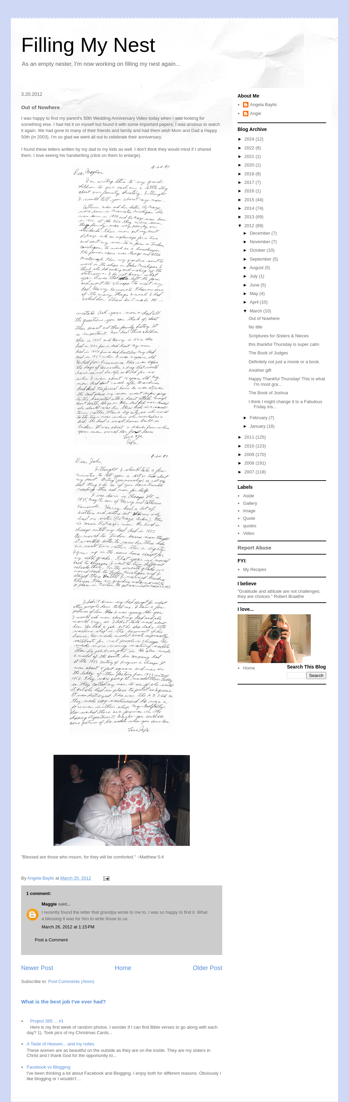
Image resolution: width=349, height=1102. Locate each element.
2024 (250, 139)
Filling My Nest (88, 44)
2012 (250, 225)
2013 (250, 216)
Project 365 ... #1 (46, 1021)
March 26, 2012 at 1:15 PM (68, 926)
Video (248, 533)
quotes (249, 525)
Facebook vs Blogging (48, 1067)
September (261, 259)
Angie (255, 113)
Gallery (250, 503)
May (254, 293)
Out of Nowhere (263, 318)
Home (123, 968)
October (258, 250)
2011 (250, 437)
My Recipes (254, 569)
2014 (250, 208)
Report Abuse (254, 547)
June (255, 285)
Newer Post (37, 968)
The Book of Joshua (268, 392)
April (255, 302)
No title (255, 326)
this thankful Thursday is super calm (283, 344)
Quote (249, 518)
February (259, 417)
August (257, 267)
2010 (250, 446)
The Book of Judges (268, 352)
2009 (250, 454)
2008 (250, 463)
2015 (250, 199)
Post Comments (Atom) (71, 981)
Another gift (259, 370)
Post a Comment (51, 939)
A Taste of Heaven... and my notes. (61, 1043)
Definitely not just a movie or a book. (284, 361)
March (256, 310)
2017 (250, 182)
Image (249, 510)
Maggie (49, 904)
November (261, 241)
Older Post (207, 968)
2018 (250, 173)
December (261, 233)
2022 (250, 147)
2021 (250, 156)
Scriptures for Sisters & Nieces (278, 335)
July (254, 276)
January (258, 426)
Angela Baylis (263, 104)
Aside (248, 495)
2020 (250, 164)
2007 (250, 471)
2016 (250, 190)
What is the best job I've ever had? (63, 1001)
